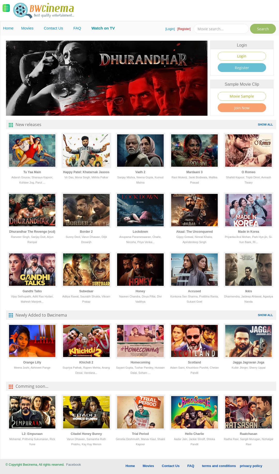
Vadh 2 (140, 172)
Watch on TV (103, 28)
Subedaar (86, 291)
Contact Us (53, 28)
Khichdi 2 (86, 362)
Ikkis (248, 291)
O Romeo (248, 172)
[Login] (170, 29)
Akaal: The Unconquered (194, 232)
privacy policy (251, 466)
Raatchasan (248, 434)
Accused (194, 291)
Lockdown (140, 232)
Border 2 (86, 232)
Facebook (73, 464)
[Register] (184, 29)
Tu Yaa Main (32, 172)
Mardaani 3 (194, 172)
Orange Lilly (32, 362)
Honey (140, 291)
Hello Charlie (194, 434)
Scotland (194, 362)
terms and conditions (219, 466)
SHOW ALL (265, 124)
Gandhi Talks (32, 291)
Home (8, 28)
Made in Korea (248, 232)
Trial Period (140, 434)
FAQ (77, 28)
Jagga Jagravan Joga (248, 362)
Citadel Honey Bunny (86, 434)
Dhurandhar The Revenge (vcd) (32, 232)
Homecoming (140, 362)
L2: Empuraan (32, 434)
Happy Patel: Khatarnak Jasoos (86, 172)
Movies (27, 28)
